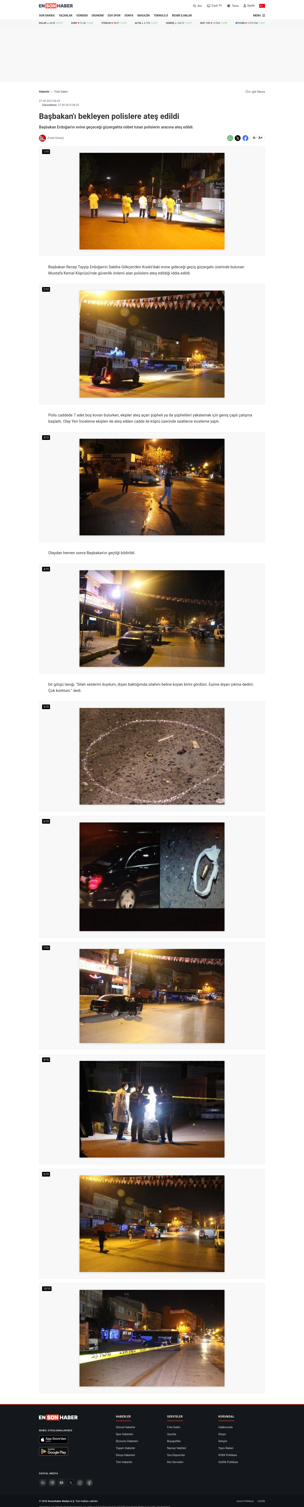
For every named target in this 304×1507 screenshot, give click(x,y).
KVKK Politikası (227, 1455)
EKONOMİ (98, 15)
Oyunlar (171, 1434)
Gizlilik (261, 1501)
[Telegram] (52, 1482)
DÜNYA (129, 15)
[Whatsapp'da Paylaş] (230, 138)
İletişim (222, 1441)
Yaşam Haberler (125, 1448)
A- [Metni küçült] (254, 137)
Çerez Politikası (245, 1501)
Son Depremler (176, 1455)
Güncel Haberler (125, 1427)
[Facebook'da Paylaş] (245, 138)
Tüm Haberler (124, 1462)
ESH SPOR (114, 15)
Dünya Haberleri (125, 1455)
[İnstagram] (80, 1482)
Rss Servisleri (175, 1462)
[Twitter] (71, 1482)
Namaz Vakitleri (176, 1448)
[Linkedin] (43, 1482)
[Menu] (259, 15)
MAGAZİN (143, 15)
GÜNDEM (82, 15)
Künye (222, 1434)
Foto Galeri (61, 91)
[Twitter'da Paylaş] (238, 138)
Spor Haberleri (124, 1434)
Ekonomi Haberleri (127, 1441)
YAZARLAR (65, 15)
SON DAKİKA (47, 15)
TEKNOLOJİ (161, 15)
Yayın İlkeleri (225, 1448)
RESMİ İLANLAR (182, 15)
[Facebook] (89, 1482)
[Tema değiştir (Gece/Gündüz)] (232, 5)
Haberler (44, 91)
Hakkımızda (225, 1427)
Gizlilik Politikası (228, 1462)
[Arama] (197, 5)
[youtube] (61, 1482)
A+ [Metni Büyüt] (260, 137)
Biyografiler (174, 1441)
